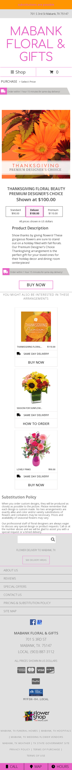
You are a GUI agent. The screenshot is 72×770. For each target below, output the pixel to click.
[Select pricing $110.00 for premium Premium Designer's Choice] (53, 211)
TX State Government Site (51, 743)
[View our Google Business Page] (39, 624)
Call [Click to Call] (12, 766)
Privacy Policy (20, 749)
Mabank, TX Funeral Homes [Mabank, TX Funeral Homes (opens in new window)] (19, 730)
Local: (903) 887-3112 (36, 651)
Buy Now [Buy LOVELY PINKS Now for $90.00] (36, 485)
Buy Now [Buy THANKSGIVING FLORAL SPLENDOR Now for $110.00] (36, 362)
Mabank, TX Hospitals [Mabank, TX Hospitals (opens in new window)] (56, 730)
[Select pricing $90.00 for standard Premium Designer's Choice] (15, 211)
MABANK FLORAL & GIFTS (36, 44)
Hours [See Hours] (60, 766)
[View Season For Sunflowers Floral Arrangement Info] (36, 388)
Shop (18, 72)
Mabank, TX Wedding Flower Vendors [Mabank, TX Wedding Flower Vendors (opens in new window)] (37, 737)
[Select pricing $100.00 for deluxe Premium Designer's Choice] (34, 211)
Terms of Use (36, 755)
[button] (36, 692)
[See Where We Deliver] (36, 560)
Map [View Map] (36, 766)
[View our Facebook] (33, 624)
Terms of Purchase (46, 749)
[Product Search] (36, 539)
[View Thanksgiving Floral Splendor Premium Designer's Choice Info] (36, 326)
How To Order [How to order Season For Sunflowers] (36, 423)
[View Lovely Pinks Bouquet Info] (36, 449)
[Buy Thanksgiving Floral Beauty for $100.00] (36, 285)
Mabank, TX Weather (16, 743)
